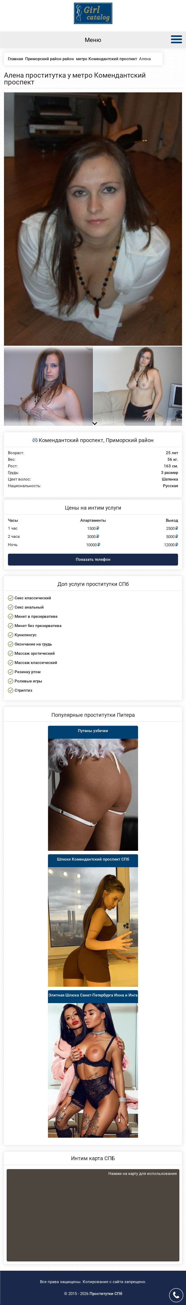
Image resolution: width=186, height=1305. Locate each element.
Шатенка (170, 479)
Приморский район (130, 440)
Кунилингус (26, 635)
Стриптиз (23, 690)
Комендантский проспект (71, 440)
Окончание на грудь (33, 644)
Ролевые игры (28, 681)
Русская (170, 486)
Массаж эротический (35, 653)
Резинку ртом (28, 672)
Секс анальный (29, 607)
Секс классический (33, 598)
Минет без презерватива (38, 625)
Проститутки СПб (106, 1293)
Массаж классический (36, 662)
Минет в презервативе (36, 616)
